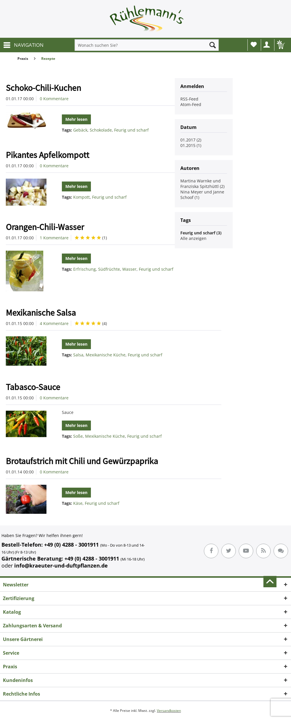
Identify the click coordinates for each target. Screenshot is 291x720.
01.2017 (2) (190, 140)
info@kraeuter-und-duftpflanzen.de (61, 565)
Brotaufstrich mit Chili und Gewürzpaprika (82, 460)
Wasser (129, 269)
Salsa (78, 355)
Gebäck (80, 130)
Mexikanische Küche (105, 355)
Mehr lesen (76, 119)
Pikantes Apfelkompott (47, 154)
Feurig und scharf (131, 130)
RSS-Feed (189, 99)
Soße (78, 436)
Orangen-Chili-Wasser (45, 226)
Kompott (81, 197)
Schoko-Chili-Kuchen (43, 87)
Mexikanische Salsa (41, 312)
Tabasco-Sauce (33, 386)
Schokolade (101, 130)
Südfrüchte (109, 269)
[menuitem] (23, 45)
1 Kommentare (54, 237)
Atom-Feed (190, 104)
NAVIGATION (23, 44)
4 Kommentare (54, 323)
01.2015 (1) (190, 145)
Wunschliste (254, 44)
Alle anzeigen (193, 238)
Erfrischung (84, 269)
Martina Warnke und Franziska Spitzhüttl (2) (202, 183)
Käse (77, 503)
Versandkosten (169, 710)
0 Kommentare (54, 98)
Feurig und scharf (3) (201, 233)
